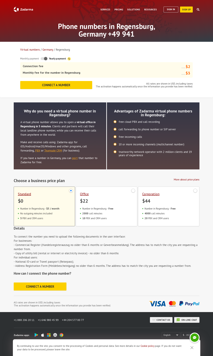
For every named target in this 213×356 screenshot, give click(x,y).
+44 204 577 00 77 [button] (73, 320)
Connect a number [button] (56, 85)
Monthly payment (29, 58)
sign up (186, 9)
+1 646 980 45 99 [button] (48, 320)
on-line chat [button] (187, 320)
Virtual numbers (30, 49)
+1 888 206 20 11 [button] (24, 320)
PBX (37, 150)
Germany (47, 49)
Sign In (171, 9)
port (75, 158)
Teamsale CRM (53, 150)
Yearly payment (60, 58)
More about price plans (186, 179)
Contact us (161, 320)
